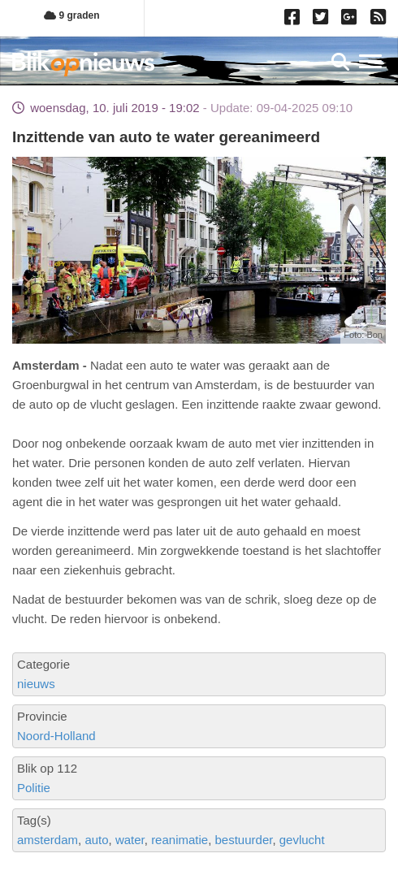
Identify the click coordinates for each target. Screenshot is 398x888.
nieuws (36, 684)
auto (96, 840)
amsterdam (47, 840)
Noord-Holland (56, 736)
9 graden (71, 15)
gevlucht (302, 840)
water (130, 840)
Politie (33, 788)
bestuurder (244, 840)
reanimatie (179, 840)
